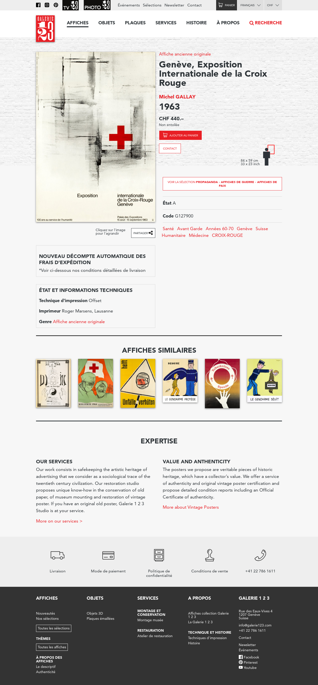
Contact (170, 148)
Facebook (251, 657)
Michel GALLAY (177, 97)
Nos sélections (47, 618)
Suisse (262, 228)
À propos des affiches (49, 659)
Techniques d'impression (207, 638)
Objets (106, 23)
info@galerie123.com (255, 625)
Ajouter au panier (183, 135)
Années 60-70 (220, 228)
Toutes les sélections (54, 628)
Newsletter (174, 5)
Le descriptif (45, 666)
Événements (129, 5)
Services (166, 23)
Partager (140, 233)
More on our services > (59, 521)
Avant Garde (189, 228)
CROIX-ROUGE (227, 235)
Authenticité (45, 672)
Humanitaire (174, 235)
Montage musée (150, 620)
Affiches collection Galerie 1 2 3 (208, 615)
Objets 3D (95, 613)
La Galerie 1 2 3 (200, 622)
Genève (244, 228)
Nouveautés (45, 613)
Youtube (250, 667)
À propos (228, 23)
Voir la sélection (222, 183)
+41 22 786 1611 (252, 630)
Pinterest (251, 662)
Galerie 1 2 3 (254, 598)
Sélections (152, 5)
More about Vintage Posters (191, 507)
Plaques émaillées (100, 618)
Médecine (199, 235)
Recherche (268, 23)
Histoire (196, 23)
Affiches (77, 23)
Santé (168, 228)
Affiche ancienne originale (185, 54)
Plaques (135, 23)
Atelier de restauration (155, 636)
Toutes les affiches (52, 647)
